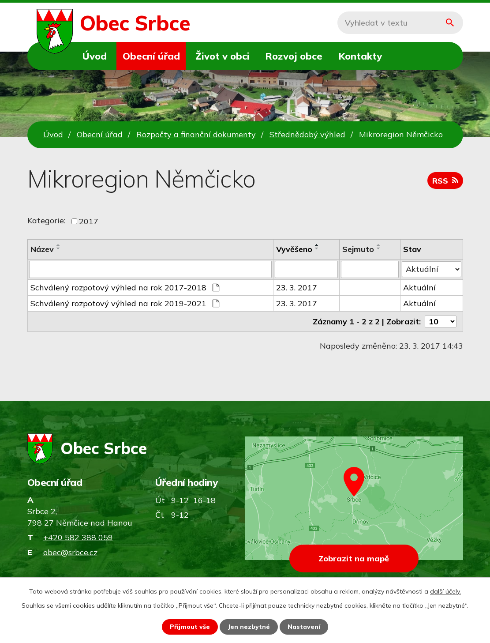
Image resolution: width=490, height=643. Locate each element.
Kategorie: (46, 220)
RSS (445, 181)
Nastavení (304, 627)
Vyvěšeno (294, 249)
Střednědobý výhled (307, 134)
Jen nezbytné (249, 627)
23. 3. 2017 (296, 287)
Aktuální (419, 287)
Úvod (94, 56)
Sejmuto (358, 249)
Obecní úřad (151, 56)
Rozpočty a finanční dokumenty (196, 134)
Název (42, 249)
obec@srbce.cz (70, 552)
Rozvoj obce (293, 56)
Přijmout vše (190, 627)
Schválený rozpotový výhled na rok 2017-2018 (124, 287)
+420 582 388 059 (78, 537)
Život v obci (222, 56)
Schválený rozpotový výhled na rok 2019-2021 (124, 303)
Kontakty (360, 56)
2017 (88, 221)
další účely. (445, 591)
